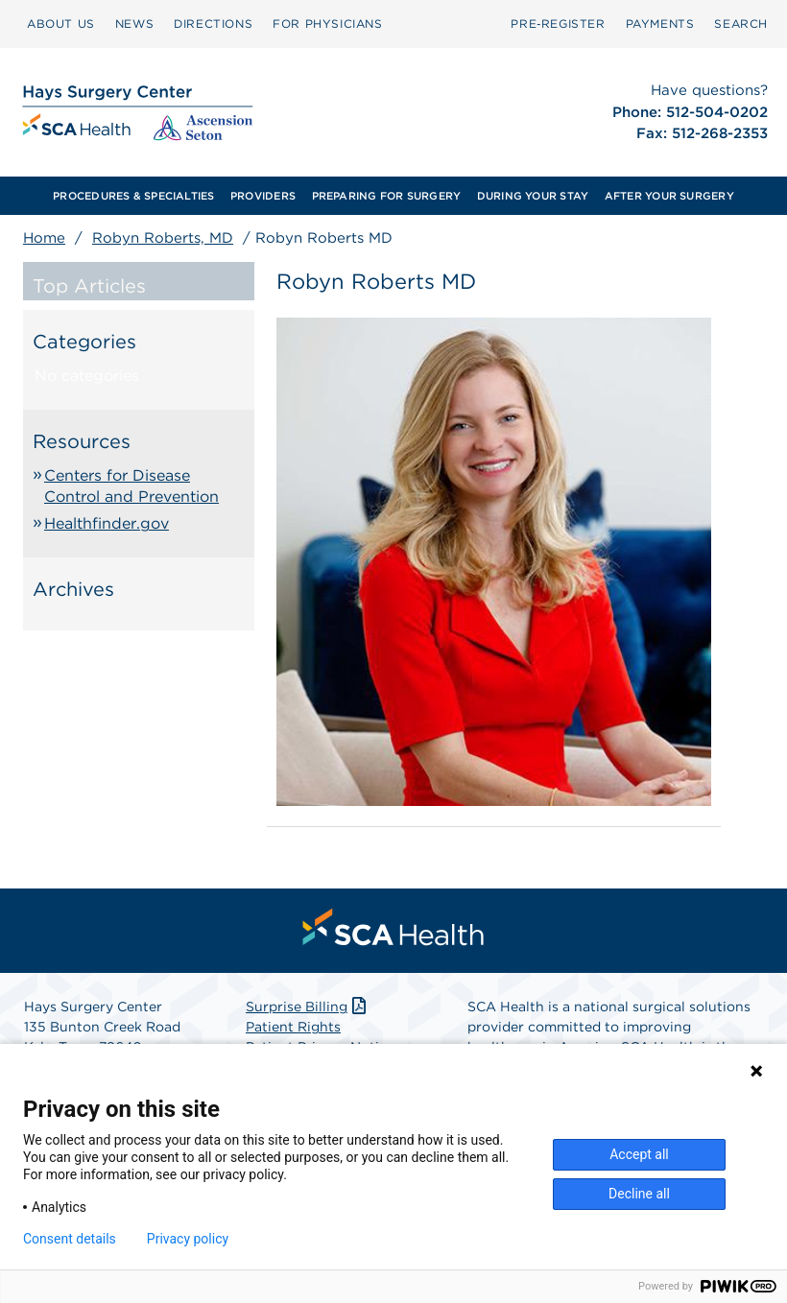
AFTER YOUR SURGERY (669, 195)
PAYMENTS (660, 23)
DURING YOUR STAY (533, 195)
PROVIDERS (263, 195)
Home (44, 238)
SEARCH (741, 23)
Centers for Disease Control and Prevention (131, 486)
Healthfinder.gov (106, 523)
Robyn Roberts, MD (162, 238)
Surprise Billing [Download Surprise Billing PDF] (308, 1006)
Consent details (69, 1238)
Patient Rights (293, 1026)
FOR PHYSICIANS (327, 23)
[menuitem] (61, 24)
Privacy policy (187, 1238)
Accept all (639, 1154)
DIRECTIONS (213, 23)
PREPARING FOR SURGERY (387, 195)
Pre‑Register (558, 23)
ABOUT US (61, 23)
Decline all (639, 1193)
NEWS (134, 23)
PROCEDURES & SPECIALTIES (133, 195)
